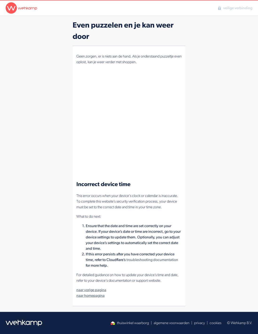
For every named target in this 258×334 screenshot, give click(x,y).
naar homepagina (90, 295)
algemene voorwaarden (171, 323)
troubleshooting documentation (152, 259)
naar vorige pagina (91, 290)
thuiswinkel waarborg (129, 323)
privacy (199, 323)
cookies (215, 323)
